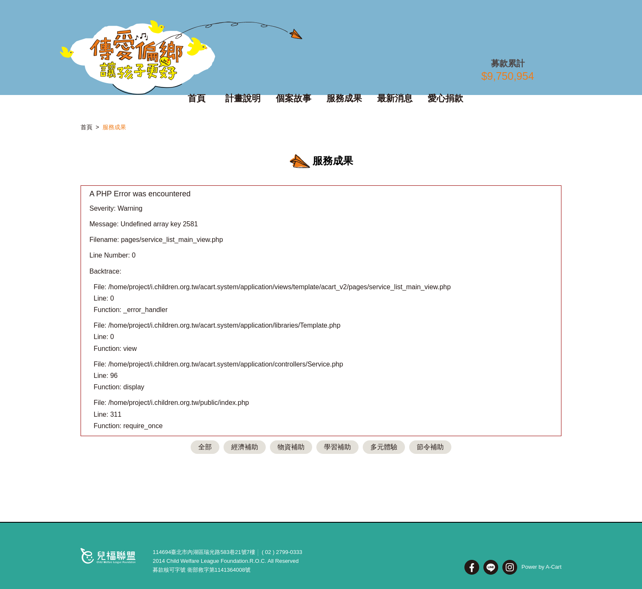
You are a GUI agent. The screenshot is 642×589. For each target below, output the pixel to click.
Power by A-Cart (541, 567)
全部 (205, 447)
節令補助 (430, 447)
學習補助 (337, 447)
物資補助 (291, 447)
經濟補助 (244, 447)
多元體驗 (383, 447)
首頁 (86, 127)
